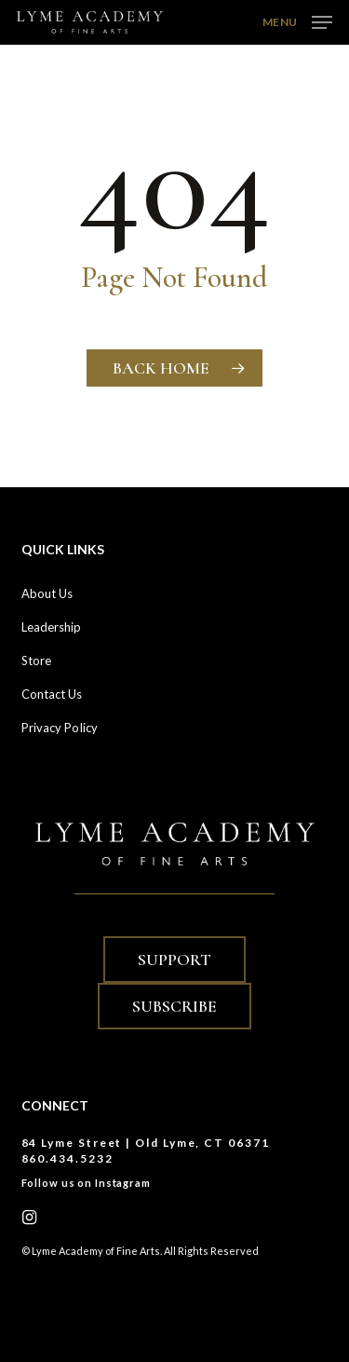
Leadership (51, 627)
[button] (297, 20)
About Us (47, 593)
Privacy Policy (59, 727)
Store (36, 660)
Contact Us (52, 694)
